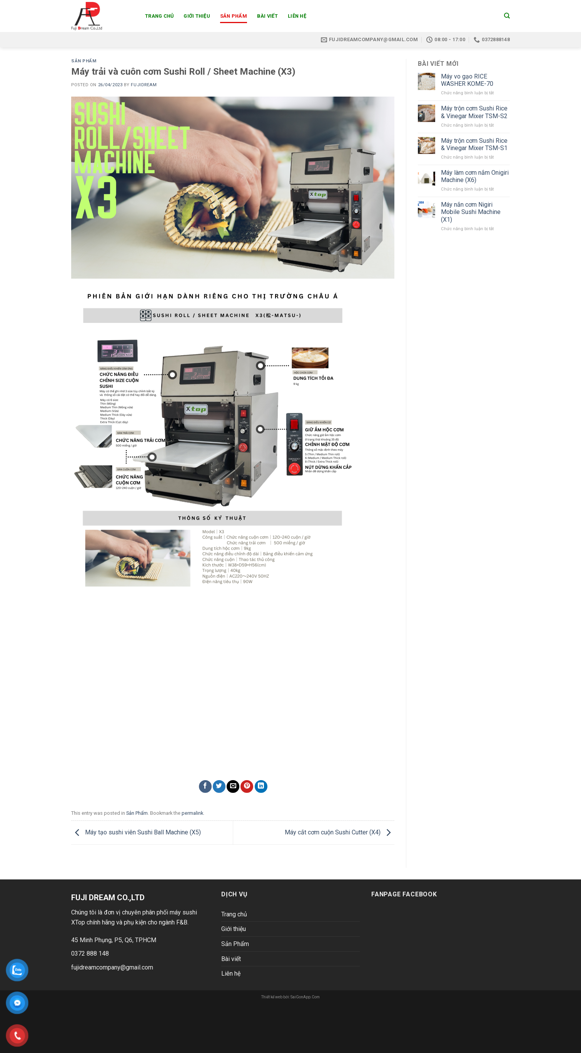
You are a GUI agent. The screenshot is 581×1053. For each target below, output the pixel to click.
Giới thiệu (197, 16)
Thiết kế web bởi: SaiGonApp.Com (290, 997)
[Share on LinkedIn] (261, 786)
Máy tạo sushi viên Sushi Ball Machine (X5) (136, 832)
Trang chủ (159, 16)
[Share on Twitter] (219, 786)
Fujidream (144, 84)
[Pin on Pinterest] (246, 786)
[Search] (507, 15)
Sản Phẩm (233, 16)
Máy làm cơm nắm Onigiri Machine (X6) (475, 176)
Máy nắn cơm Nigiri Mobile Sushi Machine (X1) (471, 212)
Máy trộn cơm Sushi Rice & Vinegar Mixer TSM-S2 (474, 112)
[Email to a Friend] (233, 786)
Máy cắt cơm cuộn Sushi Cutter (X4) (339, 832)
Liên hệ (297, 16)
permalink (192, 813)
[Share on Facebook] (205, 786)
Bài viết (267, 16)
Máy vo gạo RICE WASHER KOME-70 (467, 80)
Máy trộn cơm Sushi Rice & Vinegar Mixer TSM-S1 (474, 144)
